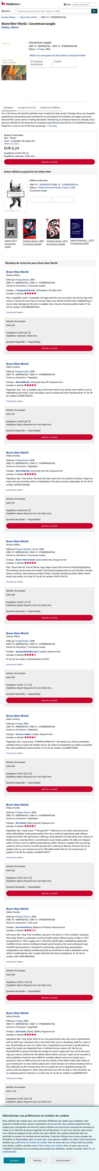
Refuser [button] (38, 1160)
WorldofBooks (23, 382)
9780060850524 (70, 184)
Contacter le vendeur (14, 312)
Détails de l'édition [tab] (50, 107)
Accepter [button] (14, 1160)
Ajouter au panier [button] (49, 161)
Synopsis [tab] (8, 107)
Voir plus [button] (53, 125)
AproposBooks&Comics (27, 651)
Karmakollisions (24, 927)
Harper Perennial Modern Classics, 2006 (56, 187)
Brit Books (21, 823)
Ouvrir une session (80, 4)
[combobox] (53, 11)
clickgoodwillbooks (25, 290)
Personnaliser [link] (63, 1160)
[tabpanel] (48, 119)
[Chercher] (94, 11)
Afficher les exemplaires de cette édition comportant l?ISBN (57, 55)
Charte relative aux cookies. (50, 1145)
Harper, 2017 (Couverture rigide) (11, 243)
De (41, 63)
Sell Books (21, 1031)
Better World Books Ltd (28, 559)
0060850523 (46, 184)
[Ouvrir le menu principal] (7, 11)
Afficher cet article (11, 144)
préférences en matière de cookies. (31, 1142)
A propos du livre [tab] (27, 107)
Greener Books (23, 734)
